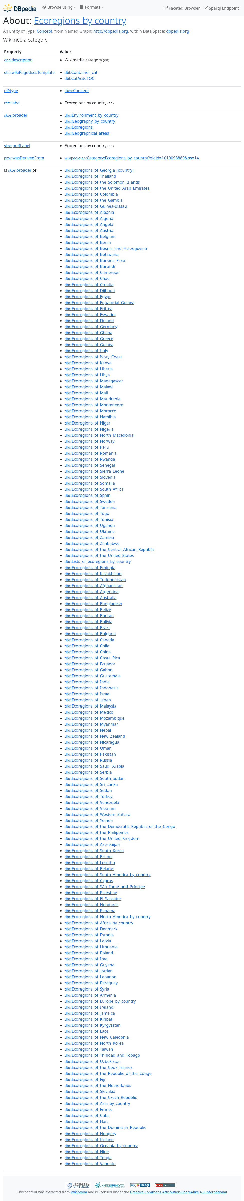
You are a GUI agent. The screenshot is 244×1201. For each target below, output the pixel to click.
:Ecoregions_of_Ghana (88, 332)
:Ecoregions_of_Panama (90, 910)
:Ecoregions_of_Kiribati (89, 1019)
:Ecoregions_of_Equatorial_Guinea (99, 302)
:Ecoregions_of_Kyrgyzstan (93, 1025)
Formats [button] (90, 7)
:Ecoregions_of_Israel (87, 694)
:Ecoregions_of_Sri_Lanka (91, 784)
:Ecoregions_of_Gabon (88, 670)
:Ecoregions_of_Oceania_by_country (101, 1145)
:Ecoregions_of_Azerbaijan (92, 844)
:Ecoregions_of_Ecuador (90, 664)
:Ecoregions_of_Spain (87, 495)
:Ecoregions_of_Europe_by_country (100, 1001)
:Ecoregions (79, 127)
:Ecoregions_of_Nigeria (89, 429)
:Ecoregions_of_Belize (88, 609)
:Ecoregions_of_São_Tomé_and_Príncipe (105, 886)
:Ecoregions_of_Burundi (90, 266)
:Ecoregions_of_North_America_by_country (108, 917)
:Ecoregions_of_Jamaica (90, 1013)
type (11, 90)
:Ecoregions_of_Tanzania (90, 507)
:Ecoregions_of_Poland (89, 953)
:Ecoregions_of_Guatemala (93, 676)
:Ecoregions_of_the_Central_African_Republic (109, 549)
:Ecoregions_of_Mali (86, 393)
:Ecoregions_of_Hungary (90, 1133)
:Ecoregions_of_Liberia (89, 369)
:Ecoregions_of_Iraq (86, 959)
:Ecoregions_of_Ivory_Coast (93, 357)
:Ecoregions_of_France (89, 1109)
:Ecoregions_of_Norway (90, 441)
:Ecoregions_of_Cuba (87, 1115)
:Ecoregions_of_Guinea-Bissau (96, 206)
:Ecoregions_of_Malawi (89, 387)
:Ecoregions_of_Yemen (89, 820)
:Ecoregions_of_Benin (88, 242)
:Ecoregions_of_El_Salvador (93, 898)
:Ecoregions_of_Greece (89, 338)
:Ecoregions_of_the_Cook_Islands (99, 1067)
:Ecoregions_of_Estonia (89, 935)
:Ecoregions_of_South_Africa (94, 489)
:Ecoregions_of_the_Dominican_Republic (105, 1127)
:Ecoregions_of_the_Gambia (94, 200)
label (12, 103)
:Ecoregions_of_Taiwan (89, 1049)
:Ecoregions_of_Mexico (89, 712)
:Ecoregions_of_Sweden (90, 501)
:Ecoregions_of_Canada (89, 640)
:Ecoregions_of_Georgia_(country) (99, 170)
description (18, 60)
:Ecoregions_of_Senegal (90, 465)
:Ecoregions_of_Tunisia (89, 519)
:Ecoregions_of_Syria (87, 989)
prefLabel (17, 145)
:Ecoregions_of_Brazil (87, 627)
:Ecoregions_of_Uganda (90, 525)
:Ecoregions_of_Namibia (90, 417)
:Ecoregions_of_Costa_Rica (92, 658)
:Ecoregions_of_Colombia (91, 194)
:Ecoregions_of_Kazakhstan (93, 573)
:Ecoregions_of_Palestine (91, 892)
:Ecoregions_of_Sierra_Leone (94, 471)
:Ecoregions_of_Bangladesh (93, 603)
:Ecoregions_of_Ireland (89, 1007)
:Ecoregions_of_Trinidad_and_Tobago (102, 1055)
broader (15, 115)
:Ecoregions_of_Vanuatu (90, 1163)
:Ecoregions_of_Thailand (90, 176)
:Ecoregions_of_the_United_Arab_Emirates (107, 188)
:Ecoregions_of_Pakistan (90, 754)
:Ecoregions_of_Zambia (89, 537)
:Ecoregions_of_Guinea (89, 344)
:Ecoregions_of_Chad (87, 278)
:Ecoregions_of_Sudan (88, 790)
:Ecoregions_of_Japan (88, 700)
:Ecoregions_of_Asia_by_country (97, 1103)
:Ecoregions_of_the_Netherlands (98, 1085)
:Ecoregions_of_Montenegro (94, 405)
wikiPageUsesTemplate (29, 72)
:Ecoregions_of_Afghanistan (94, 585)
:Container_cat (81, 72)
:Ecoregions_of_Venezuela (92, 802)
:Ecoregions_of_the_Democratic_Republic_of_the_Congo (120, 826)
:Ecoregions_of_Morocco (90, 411)
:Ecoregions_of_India (87, 682)
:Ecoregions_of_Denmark (91, 929)
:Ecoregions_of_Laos (87, 1031)
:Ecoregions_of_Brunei (88, 856)
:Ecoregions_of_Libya (87, 375)
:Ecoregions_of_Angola (89, 224)
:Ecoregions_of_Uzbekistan (93, 1061)
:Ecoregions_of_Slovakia (90, 1091)
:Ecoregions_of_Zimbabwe (92, 543)
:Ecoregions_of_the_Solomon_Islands (102, 182)
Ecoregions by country (80, 20)
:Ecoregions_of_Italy (86, 351)
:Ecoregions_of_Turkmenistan (95, 579)
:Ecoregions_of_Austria (89, 230)
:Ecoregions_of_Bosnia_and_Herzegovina (106, 248)
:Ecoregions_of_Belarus (89, 868)
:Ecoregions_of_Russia (88, 760)
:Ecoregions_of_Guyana (89, 965)
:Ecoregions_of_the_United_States (99, 555)
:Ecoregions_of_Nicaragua (92, 742)
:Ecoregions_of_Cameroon (92, 272)
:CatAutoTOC (79, 78)
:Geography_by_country (90, 121)
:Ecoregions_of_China (88, 652)
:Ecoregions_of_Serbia (88, 772)
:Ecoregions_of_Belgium (90, 236)
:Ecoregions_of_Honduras (91, 904)
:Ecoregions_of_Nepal (88, 730)
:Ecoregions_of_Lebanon (90, 977)
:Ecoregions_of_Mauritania (92, 399)
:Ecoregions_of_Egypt (88, 296)
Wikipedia (79, 1192)
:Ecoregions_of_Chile (87, 646)
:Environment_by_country (91, 115)
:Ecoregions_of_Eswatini (90, 314)
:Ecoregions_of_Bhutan (89, 615)
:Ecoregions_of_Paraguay (91, 983)
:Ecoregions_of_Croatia (89, 284)
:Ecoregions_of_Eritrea (88, 308)
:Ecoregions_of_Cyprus (89, 880)
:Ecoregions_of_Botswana (91, 254)
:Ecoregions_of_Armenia (90, 995)
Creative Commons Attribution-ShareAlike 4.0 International (178, 1192)
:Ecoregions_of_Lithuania (91, 947)
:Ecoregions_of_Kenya (88, 363)
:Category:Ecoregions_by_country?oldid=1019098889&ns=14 (132, 158)
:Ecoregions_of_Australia (90, 597)
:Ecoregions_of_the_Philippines (97, 832)
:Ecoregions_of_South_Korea (94, 850)
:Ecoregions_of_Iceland (89, 1139)
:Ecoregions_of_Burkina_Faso (95, 260)
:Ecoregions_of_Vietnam (90, 808)
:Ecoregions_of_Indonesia (92, 688)
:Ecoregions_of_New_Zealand (95, 736)
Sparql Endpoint (221, 8)
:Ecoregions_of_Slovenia (90, 477)
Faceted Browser (182, 8)
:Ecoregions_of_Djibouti (90, 290)
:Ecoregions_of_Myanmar (91, 724)
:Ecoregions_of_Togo (87, 513)
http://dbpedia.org (110, 31)
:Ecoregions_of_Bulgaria (90, 634)
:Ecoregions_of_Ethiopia (90, 567)
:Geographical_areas (87, 133)
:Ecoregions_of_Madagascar (94, 381)
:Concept (77, 90)
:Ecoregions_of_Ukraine (90, 531)
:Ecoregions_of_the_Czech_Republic (101, 1097)
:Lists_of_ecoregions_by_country (98, 561)
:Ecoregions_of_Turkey (88, 796)
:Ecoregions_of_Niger (87, 423)
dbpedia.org (177, 31)
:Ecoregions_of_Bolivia (88, 621)
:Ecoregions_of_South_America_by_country (108, 874)
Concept (44, 31)
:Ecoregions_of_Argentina (92, 591)
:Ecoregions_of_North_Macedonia (99, 435)
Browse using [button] (57, 7)
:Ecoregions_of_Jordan (89, 971)
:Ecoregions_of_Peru (87, 447)
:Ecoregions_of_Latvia (88, 941)
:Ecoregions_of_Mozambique (95, 718)
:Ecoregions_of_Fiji (85, 1079)
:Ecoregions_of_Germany (91, 326)
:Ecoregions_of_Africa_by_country (99, 923)
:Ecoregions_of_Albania (89, 212)
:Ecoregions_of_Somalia (90, 483)
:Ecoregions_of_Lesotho (90, 862)
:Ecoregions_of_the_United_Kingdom (102, 838)
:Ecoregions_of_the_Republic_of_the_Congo (108, 1073)
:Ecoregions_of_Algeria (89, 218)
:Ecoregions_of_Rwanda (90, 459)
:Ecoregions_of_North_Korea (94, 1043)
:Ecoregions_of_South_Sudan (95, 778)
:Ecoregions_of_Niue (87, 1151)
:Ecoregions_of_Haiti (87, 1121)
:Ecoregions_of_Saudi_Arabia (94, 766)
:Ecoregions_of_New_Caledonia (97, 1037)
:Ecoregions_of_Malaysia (90, 706)
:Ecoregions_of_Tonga (88, 1157)
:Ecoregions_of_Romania (91, 453)
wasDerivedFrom (24, 158)
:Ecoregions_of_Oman (88, 748)
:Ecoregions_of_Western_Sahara (97, 814)
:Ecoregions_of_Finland (89, 320)
